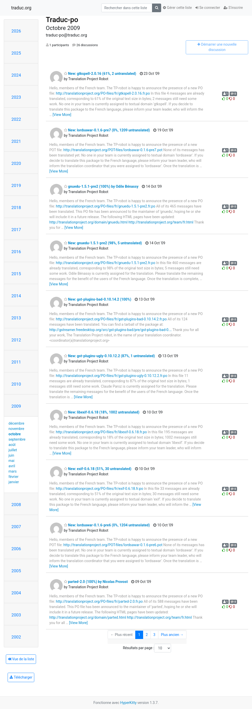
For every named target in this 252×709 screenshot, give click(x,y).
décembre (16, 423)
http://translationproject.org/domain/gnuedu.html (88, 222)
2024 (16, 75)
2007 (16, 526)
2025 (16, 53)
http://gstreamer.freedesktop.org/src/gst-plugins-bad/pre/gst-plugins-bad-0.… (110, 330)
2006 (16, 548)
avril (12, 466)
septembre (17, 439)
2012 (16, 339)
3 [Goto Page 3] (154, 635)
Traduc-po (62, 19)
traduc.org (21, 7)
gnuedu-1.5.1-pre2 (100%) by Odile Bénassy (101, 186)
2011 (16, 362)
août (12, 445)
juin (11, 455)
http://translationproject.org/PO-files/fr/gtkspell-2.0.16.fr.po (103, 93)
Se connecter (207, 8)
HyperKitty (128, 703)
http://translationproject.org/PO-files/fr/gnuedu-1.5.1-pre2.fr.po (105, 206)
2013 (16, 317)
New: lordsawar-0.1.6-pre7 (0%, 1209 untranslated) (107, 130)
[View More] (62, 115)
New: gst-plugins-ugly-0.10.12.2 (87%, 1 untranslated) (109, 356)
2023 (16, 97)
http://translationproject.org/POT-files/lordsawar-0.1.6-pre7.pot (112, 150)
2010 (16, 384)
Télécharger (21, 677)
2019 (16, 185)
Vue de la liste (21, 659)
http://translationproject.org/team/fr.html (160, 222)
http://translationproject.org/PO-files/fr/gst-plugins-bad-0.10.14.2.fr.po (111, 319)
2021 (16, 141)
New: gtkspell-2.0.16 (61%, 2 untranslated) (100, 74)
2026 (16, 30)
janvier (14, 482)
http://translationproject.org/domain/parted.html (87, 617)
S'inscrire (233, 8)
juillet (13, 450)
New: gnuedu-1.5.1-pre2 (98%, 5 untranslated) (103, 243)
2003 (16, 614)
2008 (16, 504)
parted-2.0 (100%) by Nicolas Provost (96, 582)
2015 (16, 273)
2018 (16, 207)
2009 (16, 406)
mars (13, 471)
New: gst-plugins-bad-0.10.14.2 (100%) (97, 299)
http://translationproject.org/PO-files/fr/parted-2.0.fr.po (99, 601)
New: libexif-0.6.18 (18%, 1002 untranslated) (102, 412)
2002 (16, 636)
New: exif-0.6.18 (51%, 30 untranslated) (97, 469)
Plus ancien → (172, 635)
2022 (16, 119)
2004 (16, 592)
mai (11, 461)
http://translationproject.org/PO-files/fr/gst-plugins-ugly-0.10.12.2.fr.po (111, 376)
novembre (16, 429)
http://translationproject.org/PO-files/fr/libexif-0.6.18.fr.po (101, 432)
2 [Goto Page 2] (147, 635)
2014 (16, 295)
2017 (16, 229)
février (14, 477)
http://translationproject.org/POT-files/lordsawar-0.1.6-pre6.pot (112, 545)
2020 (16, 163)
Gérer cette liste (177, 8)
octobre (15, 434)
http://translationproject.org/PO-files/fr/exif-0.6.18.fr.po (99, 489)
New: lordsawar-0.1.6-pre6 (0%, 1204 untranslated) (107, 525)
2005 (16, 570)
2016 (16, 251)
